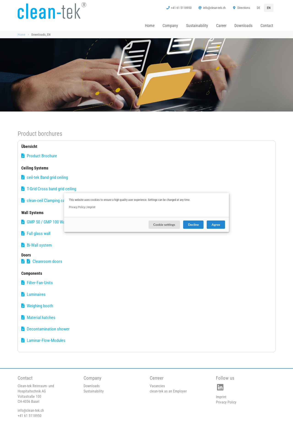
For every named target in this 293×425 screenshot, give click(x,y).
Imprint (91, 207)
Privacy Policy (77, 207)
